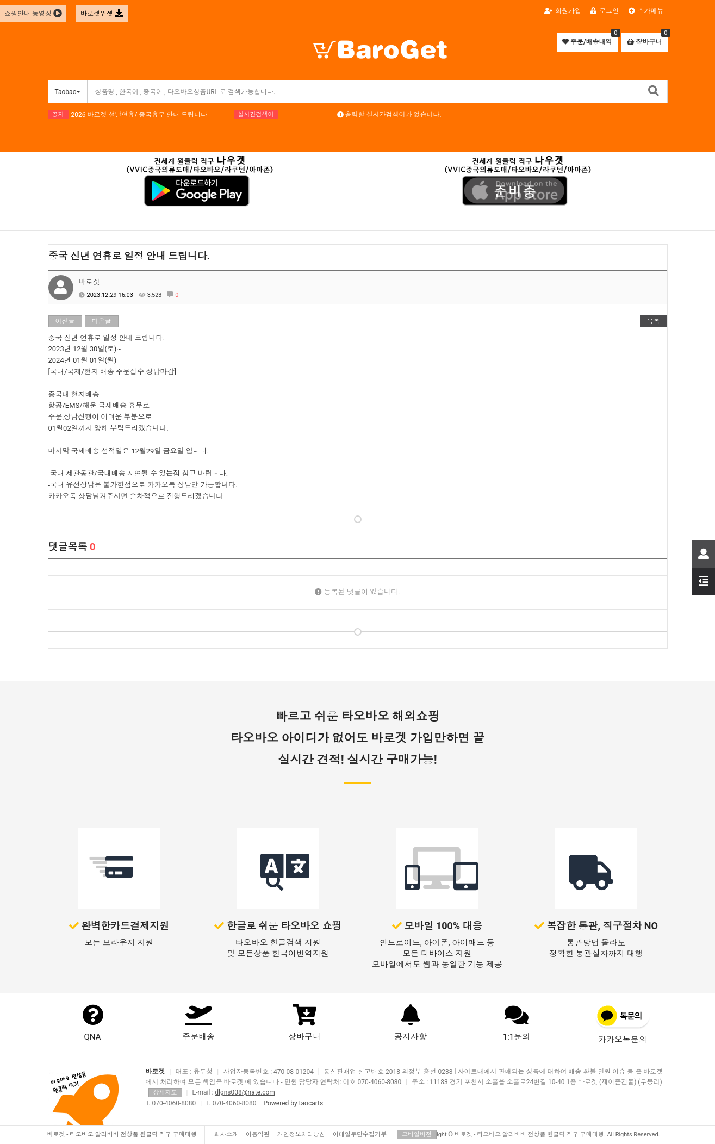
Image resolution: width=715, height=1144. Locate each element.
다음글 (101, 321)
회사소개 (226, 1134)
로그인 (604, 11)
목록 (653, 321)
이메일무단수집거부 (360, 1134)
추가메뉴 (646, 11)
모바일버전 (417, 1134)
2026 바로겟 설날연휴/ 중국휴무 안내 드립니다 (139, 115)
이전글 (65, 321)
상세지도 (165, 1092)
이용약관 (258, 1134)
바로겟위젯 (101, 13)
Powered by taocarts (293, 1103)
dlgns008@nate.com (245, 1092)
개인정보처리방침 (301, 1134)
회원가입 (562, 11)
